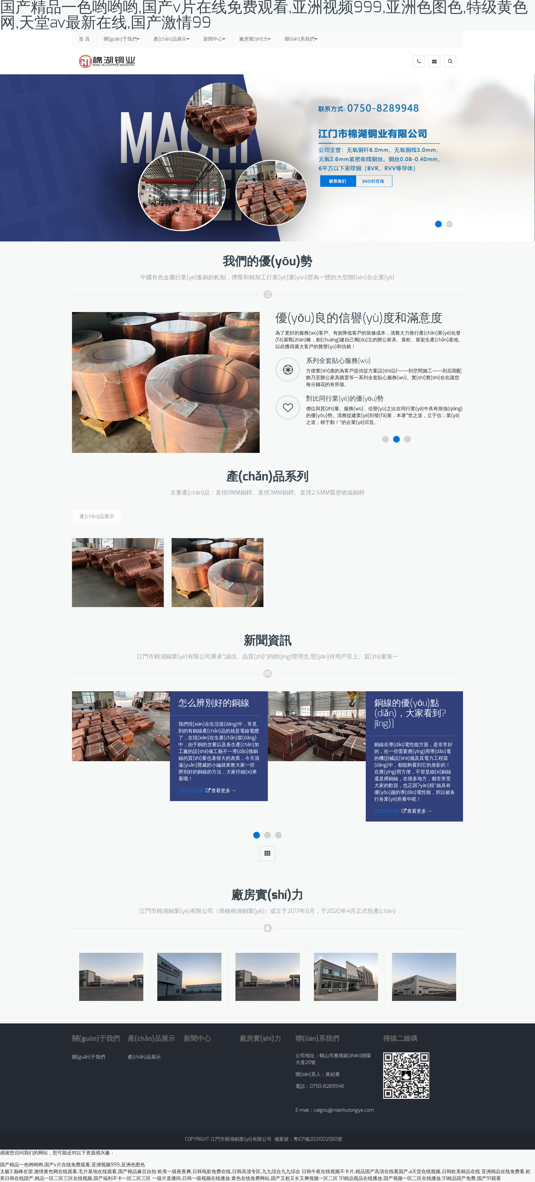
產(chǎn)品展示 (171, 39)
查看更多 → (223, 790)
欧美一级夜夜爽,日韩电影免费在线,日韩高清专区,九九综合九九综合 (229, 1171)
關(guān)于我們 (122, 39)
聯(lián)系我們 (301, 39)
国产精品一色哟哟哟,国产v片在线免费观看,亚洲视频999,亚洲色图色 (72, 1165)
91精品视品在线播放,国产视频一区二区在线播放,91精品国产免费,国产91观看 (420, 1178)
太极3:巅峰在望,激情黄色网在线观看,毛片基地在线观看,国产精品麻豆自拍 (78, 1171)
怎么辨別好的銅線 (213, 703)
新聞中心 (214, 39)
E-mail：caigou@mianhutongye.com (334, 1110)
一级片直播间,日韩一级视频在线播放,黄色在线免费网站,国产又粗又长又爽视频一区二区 (245, 1178)
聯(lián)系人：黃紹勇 (317, 1074)
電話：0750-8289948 (321, 1086)
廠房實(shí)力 (255, 39)
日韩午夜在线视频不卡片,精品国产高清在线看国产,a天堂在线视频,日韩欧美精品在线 (391, 1171)
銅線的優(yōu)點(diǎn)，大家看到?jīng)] (410, 713)
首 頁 (84, 39)
